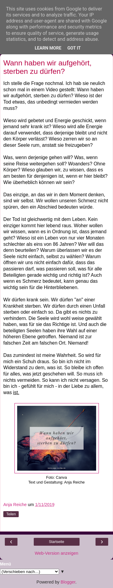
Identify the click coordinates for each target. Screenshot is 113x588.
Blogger (68, 582)
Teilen (11, 514)
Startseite (56, 542)
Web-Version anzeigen (56, 553)
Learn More (48, 48)
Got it (74, 48)
